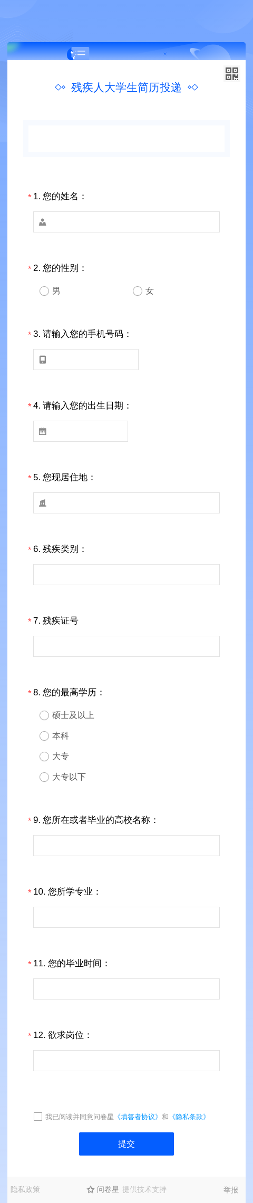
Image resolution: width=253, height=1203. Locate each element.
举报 (230, 1190)
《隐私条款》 (189, 1117)
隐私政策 (25, 1189)
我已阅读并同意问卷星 (79, 1117)
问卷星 (108, 1189)
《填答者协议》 (138, 1117)
